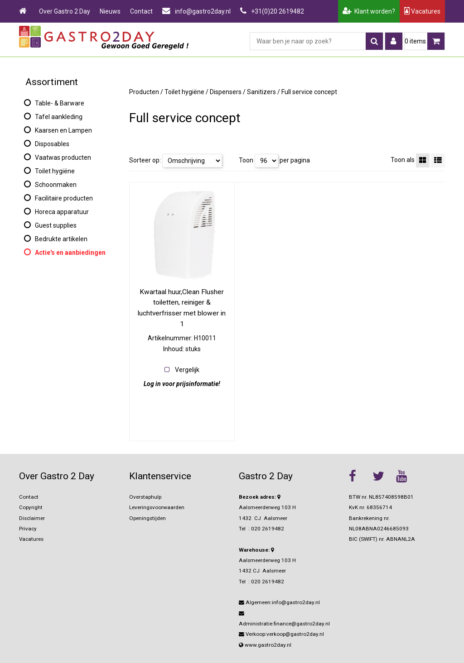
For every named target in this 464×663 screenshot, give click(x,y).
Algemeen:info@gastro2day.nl (279, 602)
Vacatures (422, 11)
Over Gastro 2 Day (64, 11)
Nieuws (110, 11)
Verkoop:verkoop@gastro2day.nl (281, 634)
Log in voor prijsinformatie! (182, 383)
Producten (144, 91)
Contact (141, 11)
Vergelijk (187, 369)
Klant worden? (369, 11)
